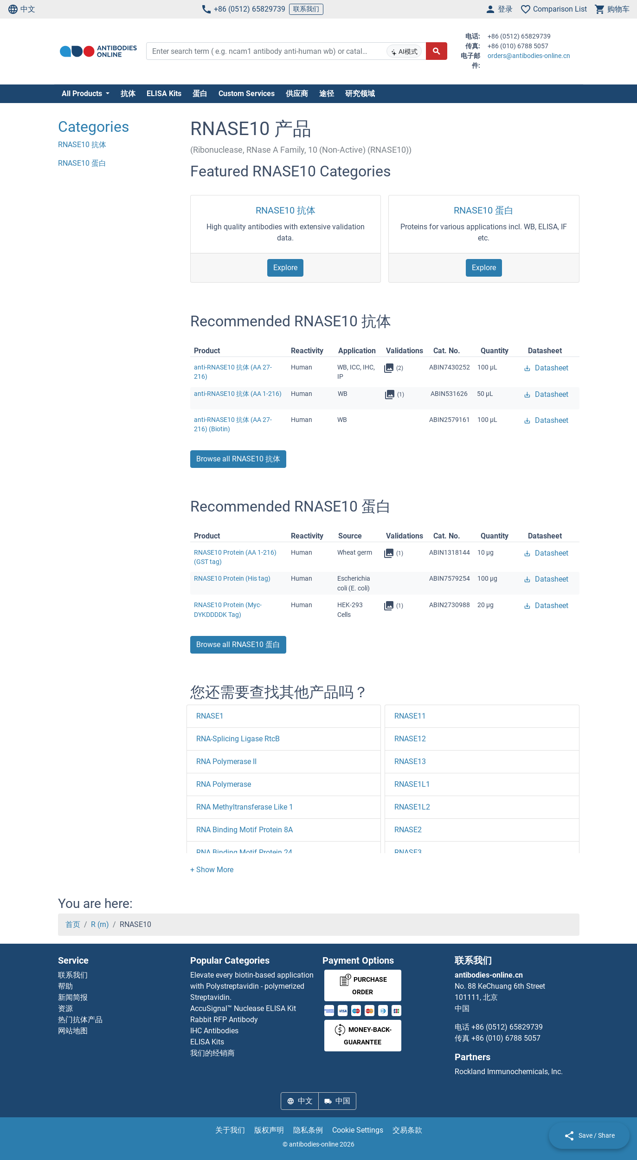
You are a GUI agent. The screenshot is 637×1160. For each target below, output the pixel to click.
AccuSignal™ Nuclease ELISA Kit (243, 1008)
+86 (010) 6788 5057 (505, 1038)
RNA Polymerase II (226, 761)
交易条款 (407, 1130)
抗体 (128, 93)
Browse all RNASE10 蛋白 (238, 644)
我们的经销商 (212, 1053)
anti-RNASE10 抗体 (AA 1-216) (238, 393)
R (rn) (100, 924)
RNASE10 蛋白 (484, 210)
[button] (211, 869)
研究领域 (360, 93)
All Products (83, 93)
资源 (65, 1008)
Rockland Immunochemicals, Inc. (509, 1071)
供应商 (297, 93)
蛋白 (200, 93)
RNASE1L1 (412, 784)
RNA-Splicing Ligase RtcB (238, 738)
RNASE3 (408, 852)
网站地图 (73, 1030)
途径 (326, 93)
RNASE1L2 (412, 807)
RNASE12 (410, 738)
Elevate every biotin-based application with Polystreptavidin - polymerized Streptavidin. (252, 986)
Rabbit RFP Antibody (224, 1019)
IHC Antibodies (214, 1030)
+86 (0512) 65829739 (243, 9)
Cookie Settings (357, 1130)
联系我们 (306, 9)
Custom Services (247, 93)
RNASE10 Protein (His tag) (232, 578)
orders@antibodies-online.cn (529, 55)
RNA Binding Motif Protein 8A (244, 829)
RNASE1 (210, 716)
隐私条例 (308, 1130)
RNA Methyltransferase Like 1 (244, 807)
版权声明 (269, 1130)
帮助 (65, 986)
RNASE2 (408, 829)
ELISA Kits (164, 93)
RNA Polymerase (223, 784)
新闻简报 (73, 997)
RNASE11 (410, 716)
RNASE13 (410, 761)
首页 (72, 924)
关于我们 (230, 1130)
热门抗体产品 (80, 1019)
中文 (21, 9)
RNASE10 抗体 (285, 210)
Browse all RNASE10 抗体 (238, 458)
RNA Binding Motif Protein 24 (244, 852)
